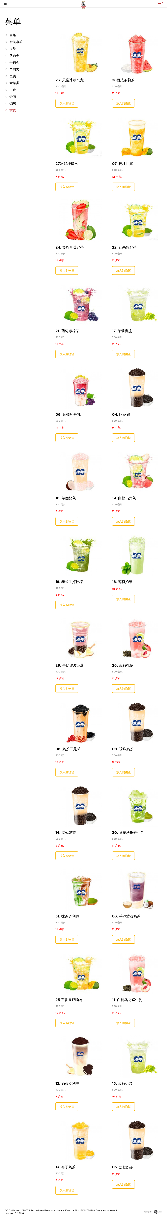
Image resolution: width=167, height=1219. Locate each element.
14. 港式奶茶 (65, 832)
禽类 (12, 49)
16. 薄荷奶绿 (122, 582)
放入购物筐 (67, 103)
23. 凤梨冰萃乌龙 (69, 80)
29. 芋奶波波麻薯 (69, 665)
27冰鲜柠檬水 (66, 164)
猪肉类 (14, 55)
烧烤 (12, 103)
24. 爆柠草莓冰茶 (69, 247)
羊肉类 (14, 69)
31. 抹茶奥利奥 (67, 916)
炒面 (12, 96)
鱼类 (12, 76)
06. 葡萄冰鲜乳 (68, 414)
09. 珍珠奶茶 (123, 749)
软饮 (12, 110)
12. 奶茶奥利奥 (67, 1083)
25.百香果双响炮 (69, 1000)
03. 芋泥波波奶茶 (126, 916)
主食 (12, 90)
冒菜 (12, 35)
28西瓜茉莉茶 (123, 80)
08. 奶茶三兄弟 (67, 749)
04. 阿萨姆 (121, 414)
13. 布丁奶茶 (65, 1167)
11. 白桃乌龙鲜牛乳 (127, 1000)
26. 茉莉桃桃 (122, 665)
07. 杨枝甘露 (122, 164)
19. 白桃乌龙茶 (124, 498)
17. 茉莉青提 (122, 331)
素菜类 (14, 83)
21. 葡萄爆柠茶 (67, 331)
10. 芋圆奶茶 (65, 498)
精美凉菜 (16, 42)
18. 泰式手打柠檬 (69, 582)
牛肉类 (14, 62)
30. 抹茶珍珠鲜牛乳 (128, 832)
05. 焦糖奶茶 (122, 1167)
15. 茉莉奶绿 (122, 1083)
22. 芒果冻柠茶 (124, 247)
